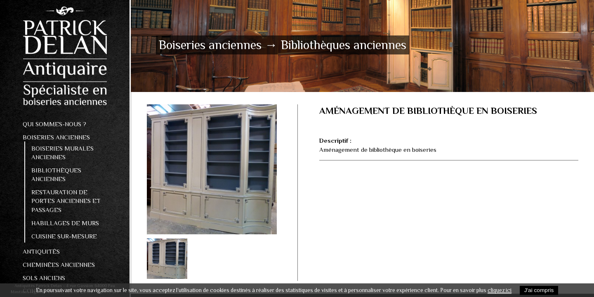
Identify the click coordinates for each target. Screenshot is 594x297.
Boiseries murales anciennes (62, 152)
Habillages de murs (65, 222)
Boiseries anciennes (56, 137)
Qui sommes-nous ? (54, 123)
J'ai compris (539, 290)
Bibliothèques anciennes (56, 174)
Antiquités (41, 251)
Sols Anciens (44, 277)
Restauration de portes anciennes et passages (66, 201)
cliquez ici (500, 290)
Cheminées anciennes (59, 264)
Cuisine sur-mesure (64, 236)
